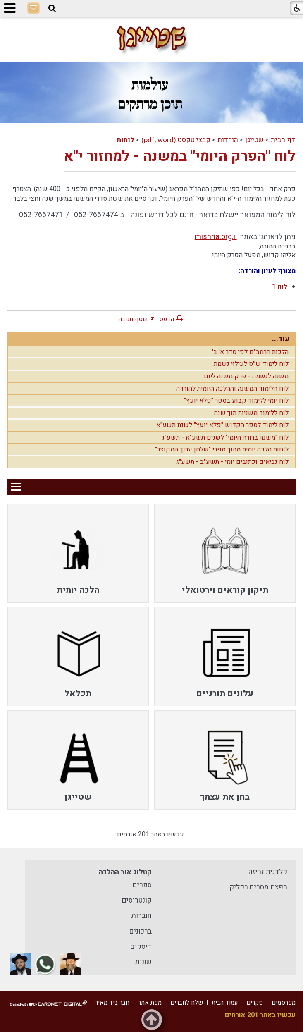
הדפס (166, 319)
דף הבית (283, 140)
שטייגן (254, 140)
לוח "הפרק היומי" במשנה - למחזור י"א (180, 156)
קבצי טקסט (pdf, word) (175, 140)
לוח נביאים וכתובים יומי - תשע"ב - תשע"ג (232, 462)
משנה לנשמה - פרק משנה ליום (246, 376)
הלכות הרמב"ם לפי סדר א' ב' (250, 352)
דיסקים (141, 946)
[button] (52, 8)
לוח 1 (279, 286)
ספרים (142, 885)
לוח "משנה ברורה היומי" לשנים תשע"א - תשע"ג (225, 437)
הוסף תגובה (133, 319)
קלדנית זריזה (267, 872)
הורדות (227, 140)
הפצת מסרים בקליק (258, 887)
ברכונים (140, 931)
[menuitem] (224, 553)
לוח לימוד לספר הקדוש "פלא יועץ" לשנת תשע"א (222, 425)
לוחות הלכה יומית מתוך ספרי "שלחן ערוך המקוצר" (222, 449)
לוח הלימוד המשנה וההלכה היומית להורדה (232, 389)
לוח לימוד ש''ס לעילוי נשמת (251, 364)
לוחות (125, 140)
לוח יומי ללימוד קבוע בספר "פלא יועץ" (236, 401)
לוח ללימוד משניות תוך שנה (251, 413)
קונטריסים (137, 900)
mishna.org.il (216, 236)
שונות (143, 962)
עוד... (280, 339)
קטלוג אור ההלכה (125, 872)
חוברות (141, 915)
